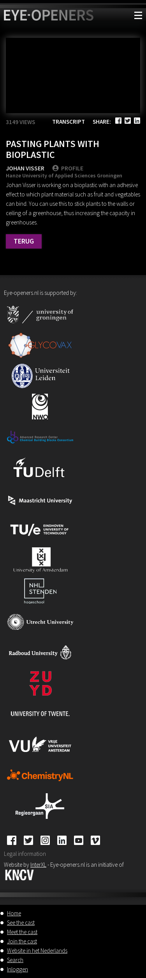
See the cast (21, 922)
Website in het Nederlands (37, 950)
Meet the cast (22, 932)
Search (15, 960)
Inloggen (17, 969)
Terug (24, 241)
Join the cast (22, 941)
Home (14, 913)
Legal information (25, 853)
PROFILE (67, 168)
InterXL (38, 864)
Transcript (68, 121)
